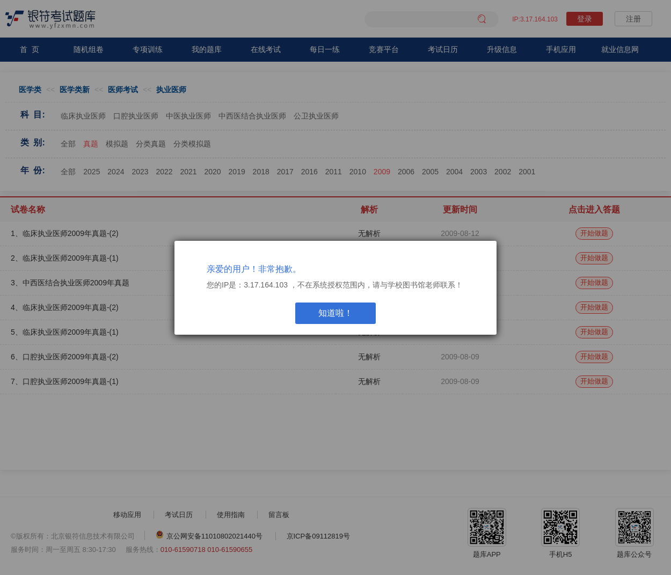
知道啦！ (335, 313)
